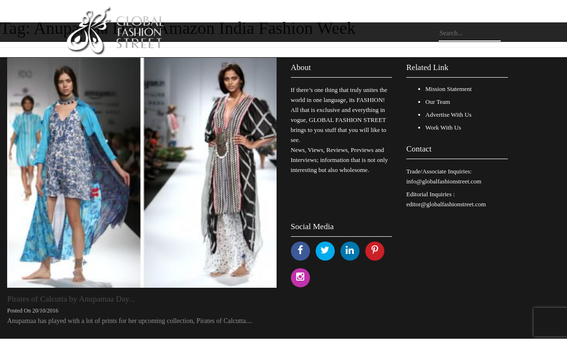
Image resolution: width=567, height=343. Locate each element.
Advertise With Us (448, 114)
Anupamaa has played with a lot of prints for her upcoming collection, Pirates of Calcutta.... (129, 320)
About (301, 67)
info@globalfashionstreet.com (443, 181)
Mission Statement (448, 88)
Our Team (437, 101)
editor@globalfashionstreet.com (446, 204)
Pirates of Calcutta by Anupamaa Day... (71, 298)
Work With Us (443, 127)
